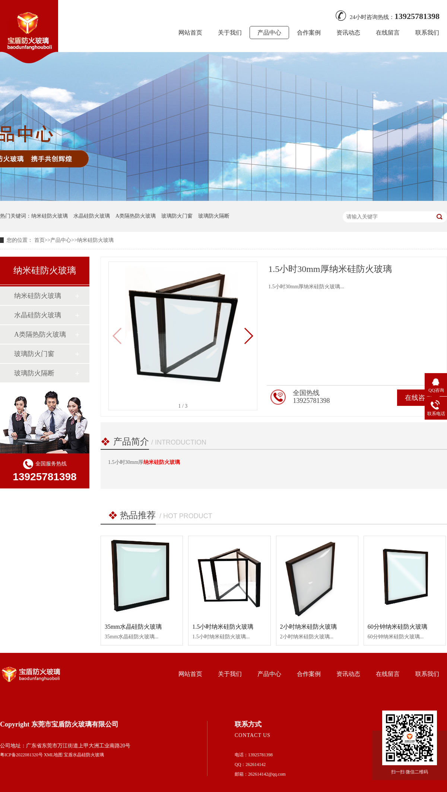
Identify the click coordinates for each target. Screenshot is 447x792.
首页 (39, 240)
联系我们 (427, 32)
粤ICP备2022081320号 (21, 754)
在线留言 (388, 32)
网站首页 (190, 32)
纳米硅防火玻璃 (49, 216)
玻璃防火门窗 (177, 216)
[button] (248, 336)
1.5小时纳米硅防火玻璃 (222, 626)
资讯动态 (348, 32)
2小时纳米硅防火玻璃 (308, 626)
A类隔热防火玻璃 (135, 216)
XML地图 (53, 754)
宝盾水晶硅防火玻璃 (84, 754)
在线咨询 (418, 397)
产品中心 (269, 32)
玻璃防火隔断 (213, 216)
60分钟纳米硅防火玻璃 (397, 626)
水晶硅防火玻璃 (91, 216)
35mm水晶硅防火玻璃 (133, 626)
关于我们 (230, 32)
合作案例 (309, 32)
